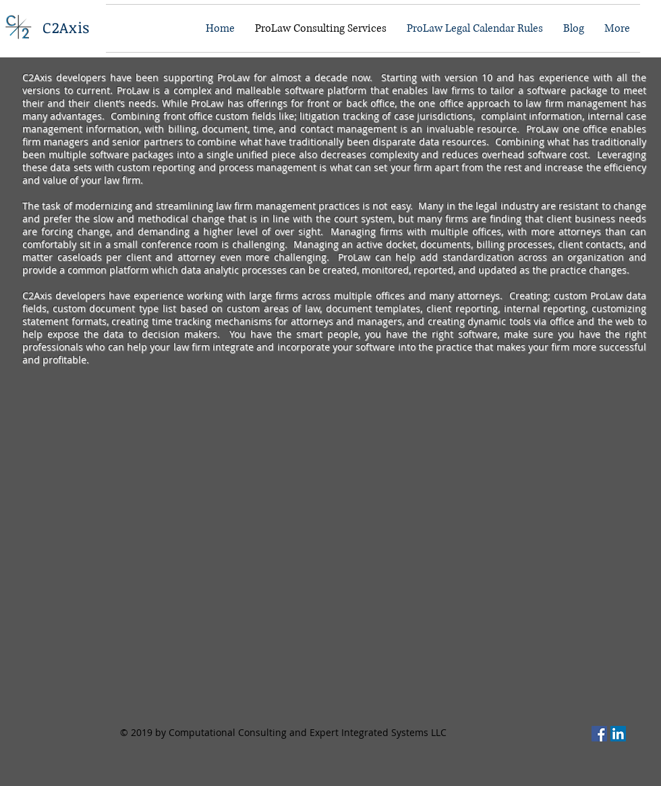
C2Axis (66, 27)
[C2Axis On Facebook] (599, 733)
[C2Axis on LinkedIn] (618, 733)
